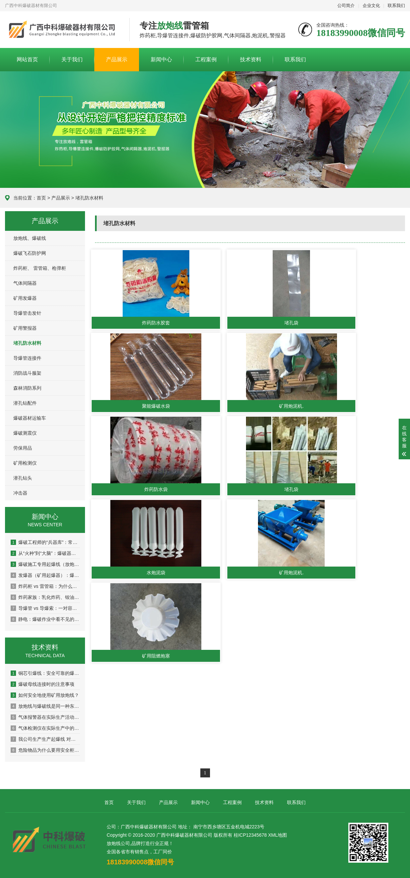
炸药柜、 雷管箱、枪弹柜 (39, 268)
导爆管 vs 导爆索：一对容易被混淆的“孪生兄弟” (45, 608)
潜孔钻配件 (25, 403)
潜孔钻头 (22, 478)
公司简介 (346, 5)
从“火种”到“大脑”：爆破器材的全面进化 (45, 553)
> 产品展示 (58, 198)
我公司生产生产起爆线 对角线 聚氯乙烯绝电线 (45, 739)
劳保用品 (22, 448)
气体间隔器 (25, 283)
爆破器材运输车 (29, 418)
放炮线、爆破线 (29, 238)
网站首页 (27, 59)
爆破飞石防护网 (29, 253)
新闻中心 (161, 59)
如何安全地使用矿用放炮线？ (45, 695)
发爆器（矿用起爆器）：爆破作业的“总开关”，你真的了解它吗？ (45, 575)
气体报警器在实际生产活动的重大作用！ (45, 717)
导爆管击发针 (27, 313)
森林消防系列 (27, 388)
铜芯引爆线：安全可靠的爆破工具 (45, 673)
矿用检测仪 (25, 463)
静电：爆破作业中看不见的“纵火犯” (45, 619)
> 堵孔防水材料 (87, 198)
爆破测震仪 (25, 433)
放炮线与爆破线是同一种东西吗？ (45, 706)
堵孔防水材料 (27, 343)
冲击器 (20, 493)
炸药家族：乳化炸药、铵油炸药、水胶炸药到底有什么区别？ (45, 597)
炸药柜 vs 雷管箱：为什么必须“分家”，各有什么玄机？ (45, 586)
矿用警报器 (25, 328)
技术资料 (250, 59)
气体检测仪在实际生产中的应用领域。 (45, 728)
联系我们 (396, 5)
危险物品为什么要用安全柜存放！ (45, 750)
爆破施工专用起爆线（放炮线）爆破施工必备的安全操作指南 (45, 564)
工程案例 (206, 59)
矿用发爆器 (25, 298)
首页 (41, 198)
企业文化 (371, 5)
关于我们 (72, 59)
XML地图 (277, 835)
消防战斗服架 (27, 373)
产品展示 (116, 59)
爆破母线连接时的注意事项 (42, 684)
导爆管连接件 (27, 358)
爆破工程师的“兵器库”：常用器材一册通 (45, 542)
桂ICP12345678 (250, 835)
